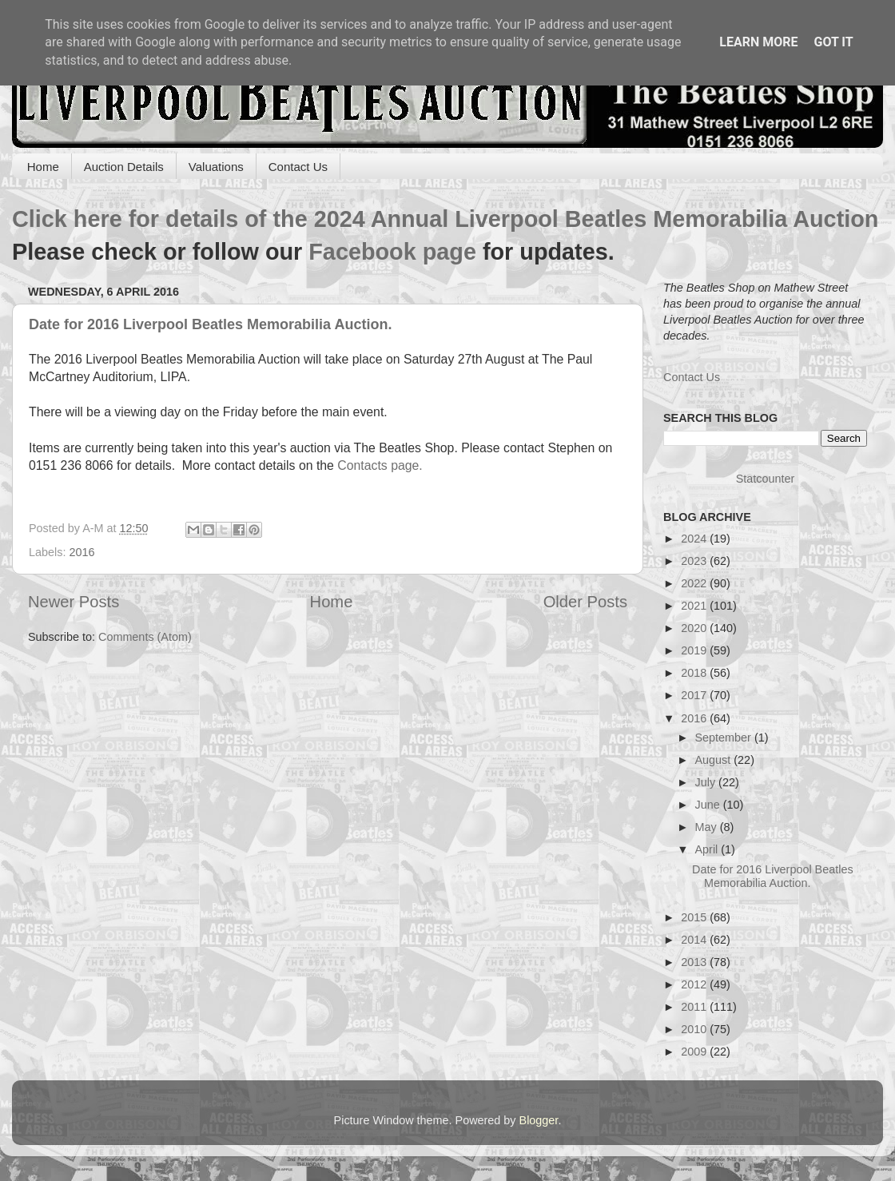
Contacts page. (381, 465)
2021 (695, 605)
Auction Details (124, 166)
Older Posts (585, 601)
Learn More (758, 42)
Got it (833, 42)
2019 (695, 650)
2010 (695, 1029)
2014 (695, 939)
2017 (695, 695)
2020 (695, 628)
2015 (695, 917)
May (707, 827)
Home (43, 166)
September (724, 737)
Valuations (216, 166)
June (709, 804)
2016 (81, 552)
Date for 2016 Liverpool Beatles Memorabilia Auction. (210, 324)
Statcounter (765, 478)
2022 (695, 583)
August (714, 760)
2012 (695, 984)
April (708, 849)
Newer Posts (73, 601)
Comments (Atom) (145, 636)
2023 (695, 561)
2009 (695, 1051)
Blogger (539, 1120)
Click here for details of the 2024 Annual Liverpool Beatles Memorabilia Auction (445, 219)
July (707, 782)
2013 (695, 962)
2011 (695, 1006)
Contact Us (298, 166)
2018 (695, 672)
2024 (695, 538)
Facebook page (392, 251)
